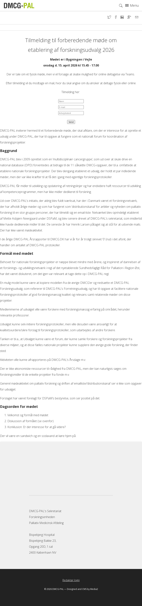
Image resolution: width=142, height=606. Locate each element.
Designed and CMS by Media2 (82, 589)
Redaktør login (71, 580)
